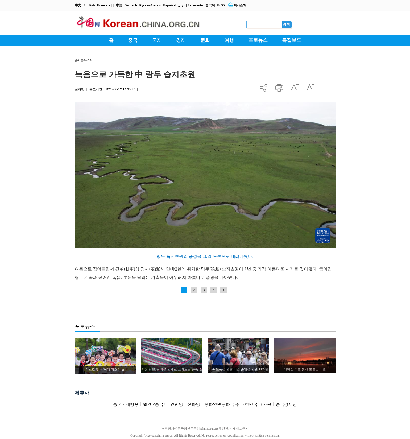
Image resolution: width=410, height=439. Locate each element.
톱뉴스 (85, 60)
